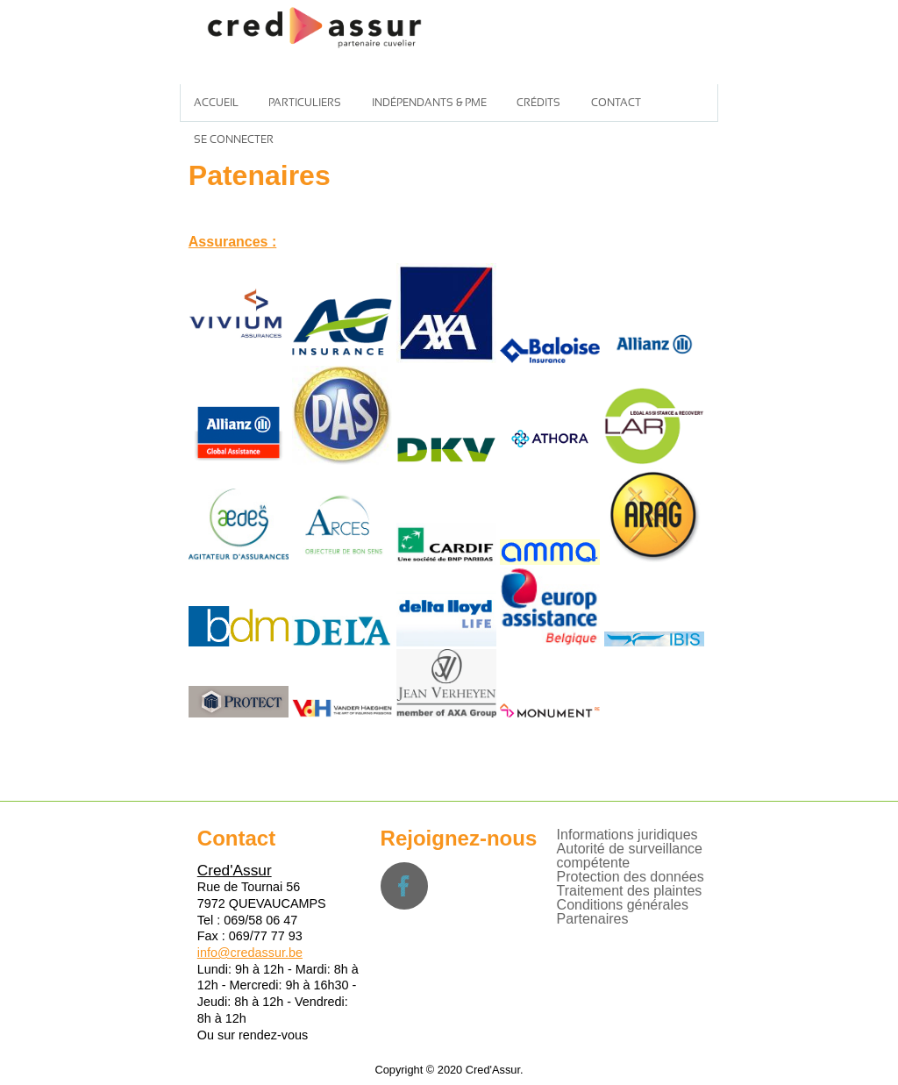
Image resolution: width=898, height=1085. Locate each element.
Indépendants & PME (429, 102)
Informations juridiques (627, 834)
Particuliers (304, 102)
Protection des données (630, 876)
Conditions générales (622, 904)
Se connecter (234, 139)
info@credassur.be (250, 953)
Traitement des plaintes (629, 890)
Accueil (216, 102)
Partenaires (593, 918)
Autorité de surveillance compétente (629, 855)
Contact (616, 102)
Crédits (538, 102)
